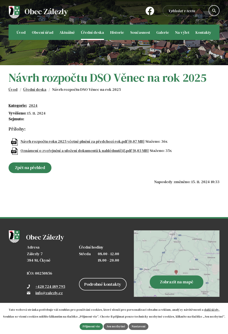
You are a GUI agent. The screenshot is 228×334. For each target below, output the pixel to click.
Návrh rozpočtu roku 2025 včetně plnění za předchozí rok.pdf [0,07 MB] (82, 141)
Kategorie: (18, 105)
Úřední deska (34, 89)
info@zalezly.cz (49, 293)
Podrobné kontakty (102, 284)
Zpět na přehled (30, 168)
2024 (33, 105)
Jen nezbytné (116, 326)
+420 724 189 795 (50, 286)
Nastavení (138, 326)
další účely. (211, 310)
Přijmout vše (91, 326)
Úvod (13, 89)
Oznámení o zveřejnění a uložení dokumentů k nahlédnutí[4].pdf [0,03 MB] (84, 150)
